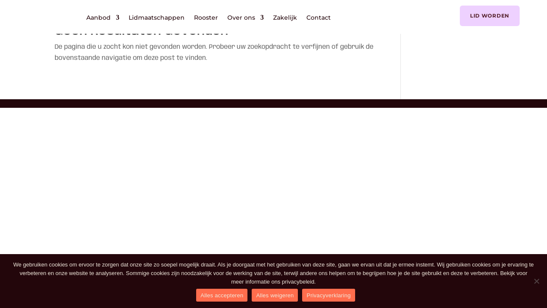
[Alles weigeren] (536, 281)
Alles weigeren (275, 295)
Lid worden (489, 15)
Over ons (241, 17)
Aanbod (98, 17)
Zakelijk (285, 17)
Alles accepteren (221, 295)
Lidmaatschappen (157, 17)
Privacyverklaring (328, 295)
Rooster (206, 17)
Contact (318, 17)
